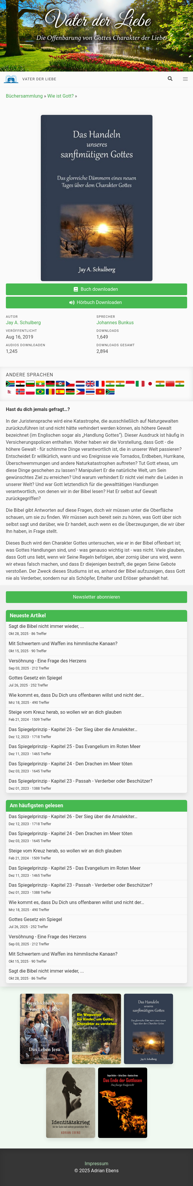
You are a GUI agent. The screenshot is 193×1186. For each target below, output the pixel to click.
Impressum (96, 1163)
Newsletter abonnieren (96, 597)
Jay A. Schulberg (23, 322)
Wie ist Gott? (60, 96)
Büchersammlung (24, 96)
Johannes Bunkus (115, 322)
